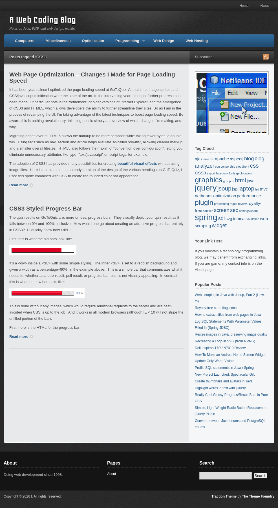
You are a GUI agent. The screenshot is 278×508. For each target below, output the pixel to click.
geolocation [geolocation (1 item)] (244, 173)
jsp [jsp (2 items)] (234, 189)
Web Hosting (197, 41)
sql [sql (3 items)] (221, 218)
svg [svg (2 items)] (229, 218)
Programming (127, 43)
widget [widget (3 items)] (219, 225)
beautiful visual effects (137, 163)
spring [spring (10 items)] (206, 217)
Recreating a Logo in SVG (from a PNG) (225, 341)
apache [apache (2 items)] (222, 158)
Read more (21, 185)
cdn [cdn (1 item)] (217, 166)
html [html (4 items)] (240, 180)
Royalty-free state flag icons (216, 308)
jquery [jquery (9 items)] (206, 187)
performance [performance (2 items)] (249, 195)
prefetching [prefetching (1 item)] (221, 203)
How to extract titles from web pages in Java (228, 315)
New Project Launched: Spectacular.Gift (225, 374)
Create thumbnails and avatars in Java (224, 381)
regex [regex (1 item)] (233, 203)
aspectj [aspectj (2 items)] (236, 158)
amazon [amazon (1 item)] (209, 159)
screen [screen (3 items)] (222, 210)
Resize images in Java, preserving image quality (231, 334)
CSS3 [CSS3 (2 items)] (200, 172)
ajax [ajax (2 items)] (199, 158)
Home (244, 6)
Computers (24, 41)
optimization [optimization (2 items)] (224, 195)
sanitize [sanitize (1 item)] (208, 211)
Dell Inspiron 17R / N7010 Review (220, 348)
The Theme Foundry (258, 496)
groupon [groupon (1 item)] (228, 181)
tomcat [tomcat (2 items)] (239, 218)
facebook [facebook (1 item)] (222, 173)
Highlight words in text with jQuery (220, 388)
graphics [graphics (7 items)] (208, 180)
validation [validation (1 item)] (253, 219)
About (264, 6)
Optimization (93, 41)
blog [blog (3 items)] (249, 158)
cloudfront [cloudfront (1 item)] (242, 166)
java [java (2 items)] (251, 180)
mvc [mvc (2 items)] (264, 189)
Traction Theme (224, 496)
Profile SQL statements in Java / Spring (224, 368)
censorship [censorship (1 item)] (228, 166)
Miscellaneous (58, 41)
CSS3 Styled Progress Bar (45, 208)
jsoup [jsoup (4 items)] (224, 188)
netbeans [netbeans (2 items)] (204, 195)
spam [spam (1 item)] (254, 211)
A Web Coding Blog (42, 20)
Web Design (163, 41)
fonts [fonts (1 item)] (232, 173)
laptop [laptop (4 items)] (247, 188)
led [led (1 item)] (257, 189)
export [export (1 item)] (211, 173)
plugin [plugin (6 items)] (204, 202)
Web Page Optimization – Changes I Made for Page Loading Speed (92, 77)
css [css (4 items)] (254, 165)
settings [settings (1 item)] (244, 211)
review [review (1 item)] (242, 203)
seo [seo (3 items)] (234, 210)
